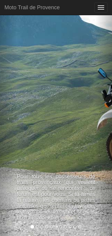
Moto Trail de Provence (32, 7)
